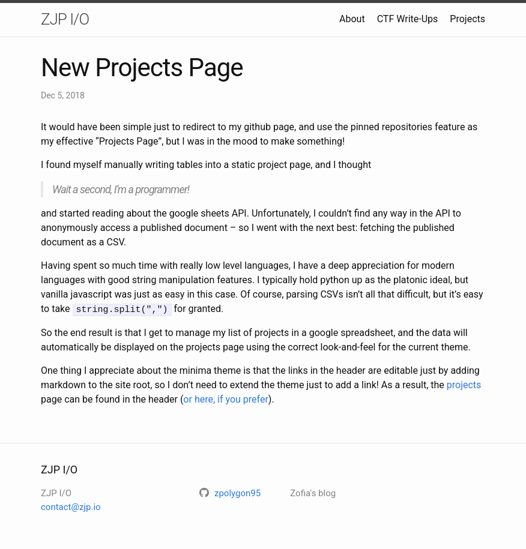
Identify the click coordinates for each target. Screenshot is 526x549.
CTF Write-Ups (407, 19)
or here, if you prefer (225, 398)
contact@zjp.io (71, 506)
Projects (467, 19)
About (352, 19)
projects (464, 384)
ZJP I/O (65, 19)
